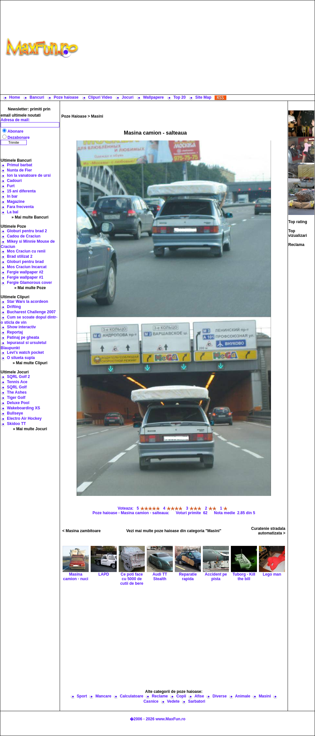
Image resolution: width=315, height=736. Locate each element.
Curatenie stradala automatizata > (268, 530)
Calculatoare (131, 696)
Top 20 (179, 97)
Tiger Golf (16, 397)
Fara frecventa (20, 206)
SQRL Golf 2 (18, 376)
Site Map (203, 97)
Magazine (15, 201)
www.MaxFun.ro (171, 719)
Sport (82, 696)
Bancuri (37, 97)
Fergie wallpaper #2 (25, 272)
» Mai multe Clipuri (30, 363)
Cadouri (14, 180)
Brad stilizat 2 (19, 256)
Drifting (14, 306)
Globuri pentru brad (25, 261)
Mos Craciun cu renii (26, 251)
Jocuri (127, 97)
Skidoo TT (16, 423)
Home (14, 97)
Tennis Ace (17, 382)
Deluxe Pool (18, 403)
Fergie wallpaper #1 (25, 277)
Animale (242, 696)
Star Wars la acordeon (27, 301)
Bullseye (15, 413)
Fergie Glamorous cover (29, 282)
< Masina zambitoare (81, 531)
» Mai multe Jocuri (30, 429)
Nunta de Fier (19, 170)
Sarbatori (196, 701)
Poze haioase (66, 97)
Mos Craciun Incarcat (26, 267)
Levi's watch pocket (25, 352)
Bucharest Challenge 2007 (31, 312)
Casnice (150, 701)
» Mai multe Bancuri (29, 217)
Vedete (173, 701)
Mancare (104, 696)
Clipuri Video (100, 97)
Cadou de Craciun (23, 236)
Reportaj (15, 332)
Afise (199, 696)
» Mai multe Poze (30, 288)
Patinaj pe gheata (23, 337)
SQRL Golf (16, 387)
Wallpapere (153, 97)
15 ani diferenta (21, 191)
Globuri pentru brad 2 (27, 231)
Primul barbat (19, 165)
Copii (181, 696)
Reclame (160, 696)
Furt (10, 186)
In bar (12, 196)
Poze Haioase (73, 116)
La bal (12, 212)
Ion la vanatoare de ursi (29, 175)
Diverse (220, 696)
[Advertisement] (198, 47)
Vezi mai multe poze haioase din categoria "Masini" (173, 531)
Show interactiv (21, 327)
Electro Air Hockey (24, 418)
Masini (97, 116)
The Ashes (16, 392)
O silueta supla (21, 357)
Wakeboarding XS (23, 408)
